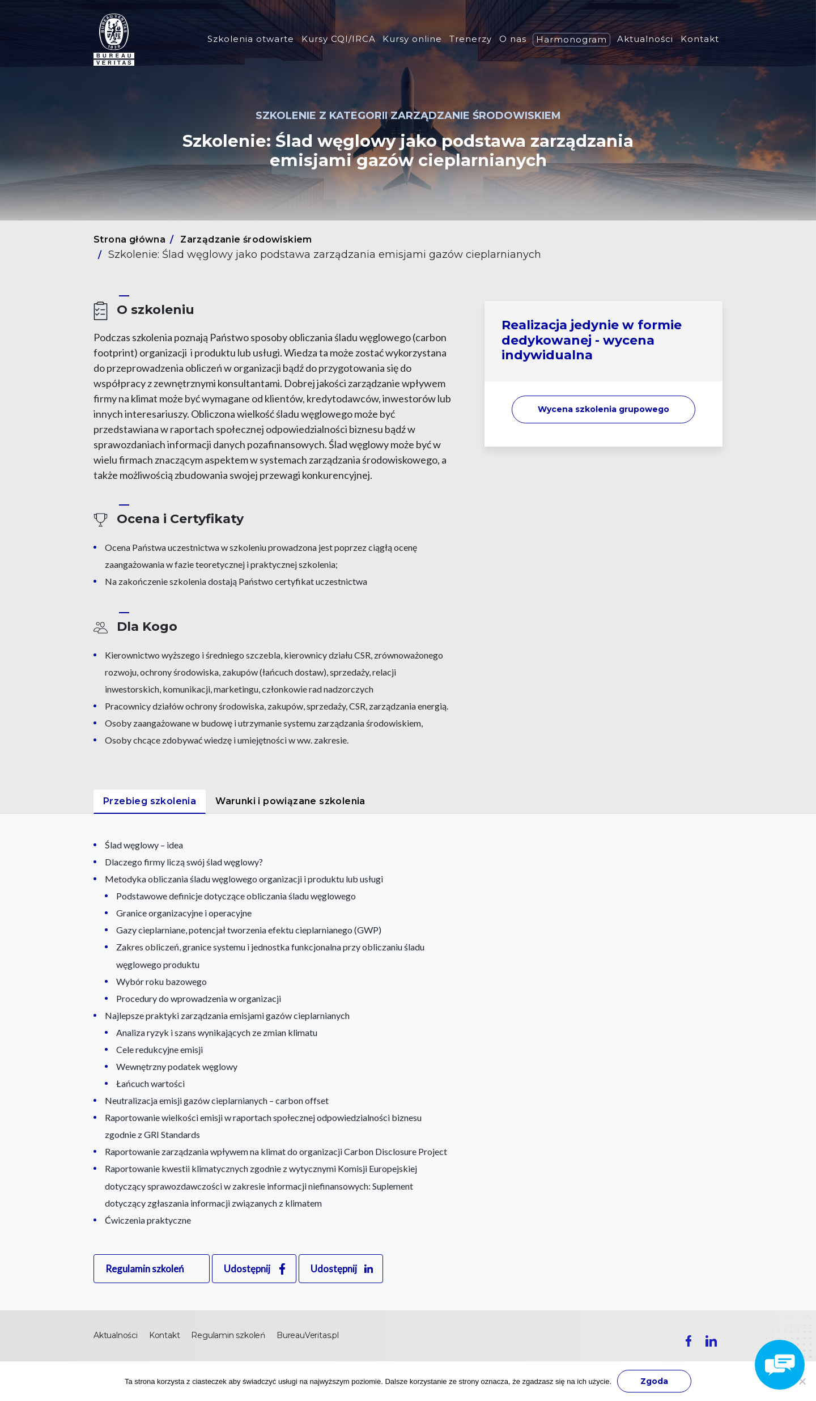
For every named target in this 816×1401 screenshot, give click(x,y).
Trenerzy (470, 38)
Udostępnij (247, 1269)
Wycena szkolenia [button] (603, 409)
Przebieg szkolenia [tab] (149, 801)
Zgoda (654, 1381)
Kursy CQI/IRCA (338, 38)
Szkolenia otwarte (250, 38)
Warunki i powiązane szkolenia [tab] (290, 801)
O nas (512, 38)
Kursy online (412, 38)
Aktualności (645, 38)
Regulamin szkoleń (144, 1269)
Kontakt (700, 38)
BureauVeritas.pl (308, 1335)
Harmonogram (571, 39)
